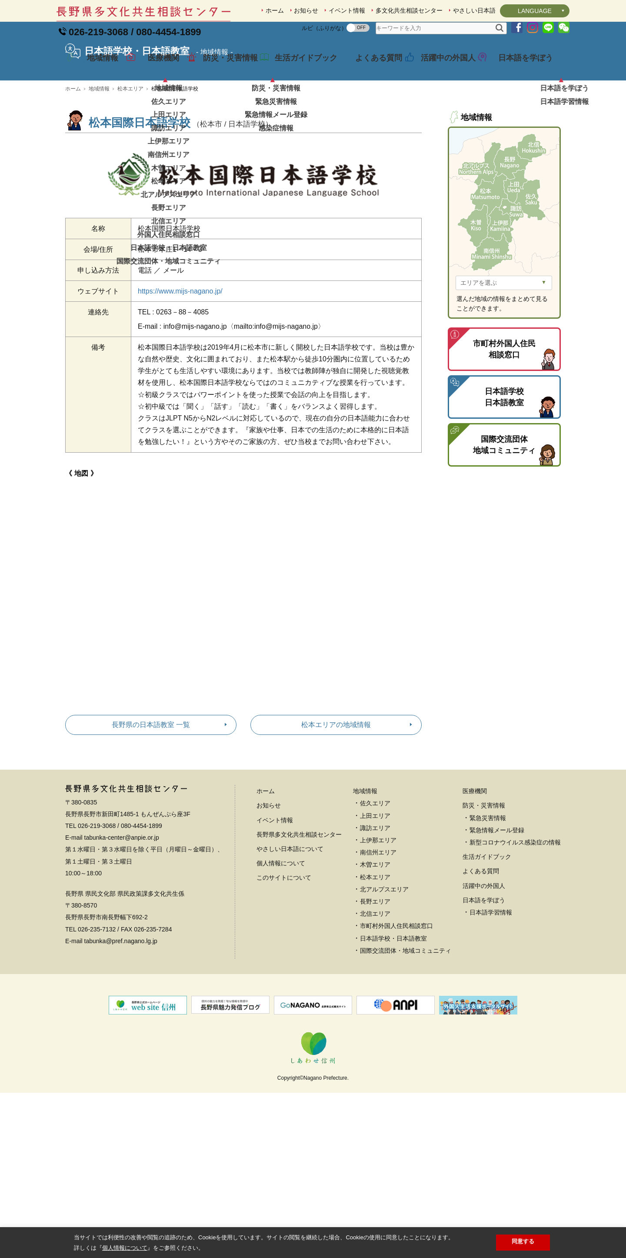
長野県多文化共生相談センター (299, 895)
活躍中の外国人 (441, 66)
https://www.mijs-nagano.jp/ (180, 352)
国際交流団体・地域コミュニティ (405, 1011)
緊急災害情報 (488, 878)
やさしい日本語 (474, 10)
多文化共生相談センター (409, 10)
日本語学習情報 (491, 973)
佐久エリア (375, 864)
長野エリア (375, 962)
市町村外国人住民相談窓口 (396, 986)
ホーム (275, 10)
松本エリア (130, 150)
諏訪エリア (375, 888)
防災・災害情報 (224, 66)
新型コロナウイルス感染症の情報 (515, 903)
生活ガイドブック (299, 66)
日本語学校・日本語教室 (393, 999)
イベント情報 (347, 10)
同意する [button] (523, 1241)
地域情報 (96, 66)
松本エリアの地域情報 (336, 785)
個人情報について (280, 924)
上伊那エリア (378, 901)
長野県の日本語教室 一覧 (151, 785)
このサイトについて (283, 938)
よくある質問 (372, 66)
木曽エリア (375, 925)
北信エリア (375, 974)
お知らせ (306, 10)
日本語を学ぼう (519, 66)
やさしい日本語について (289, 909)
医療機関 (157, 66)
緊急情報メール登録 (497, 891)
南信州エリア (378, 913)
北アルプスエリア (384, 950)
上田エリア (375, 876)
